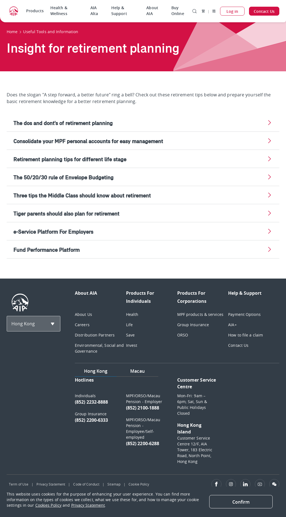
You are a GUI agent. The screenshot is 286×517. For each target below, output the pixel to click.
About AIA (152, 10)
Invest (131, 345)
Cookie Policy (139, 484)
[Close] (241, 501)
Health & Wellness (58, 10)
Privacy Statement (50, 484)
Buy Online (177, 10)
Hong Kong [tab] (96, 371)
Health (132, 314)
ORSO (182, 335)
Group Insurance (193, 324)
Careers (82, 324)
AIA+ (232, 324)
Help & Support (119, 10)
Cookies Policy (48, 505)
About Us (83, 314)
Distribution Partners (95, 335)
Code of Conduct (86, 484)
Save (130, 335)
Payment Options (244, 314)
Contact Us (238, 345)
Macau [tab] (137, 371)
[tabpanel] (177, 423)
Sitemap (113, 484)
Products (35, 10)
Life (129, 324)
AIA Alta (94, 10)
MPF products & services (200, 314)
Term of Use (18, 484)
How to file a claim (245, 335)
